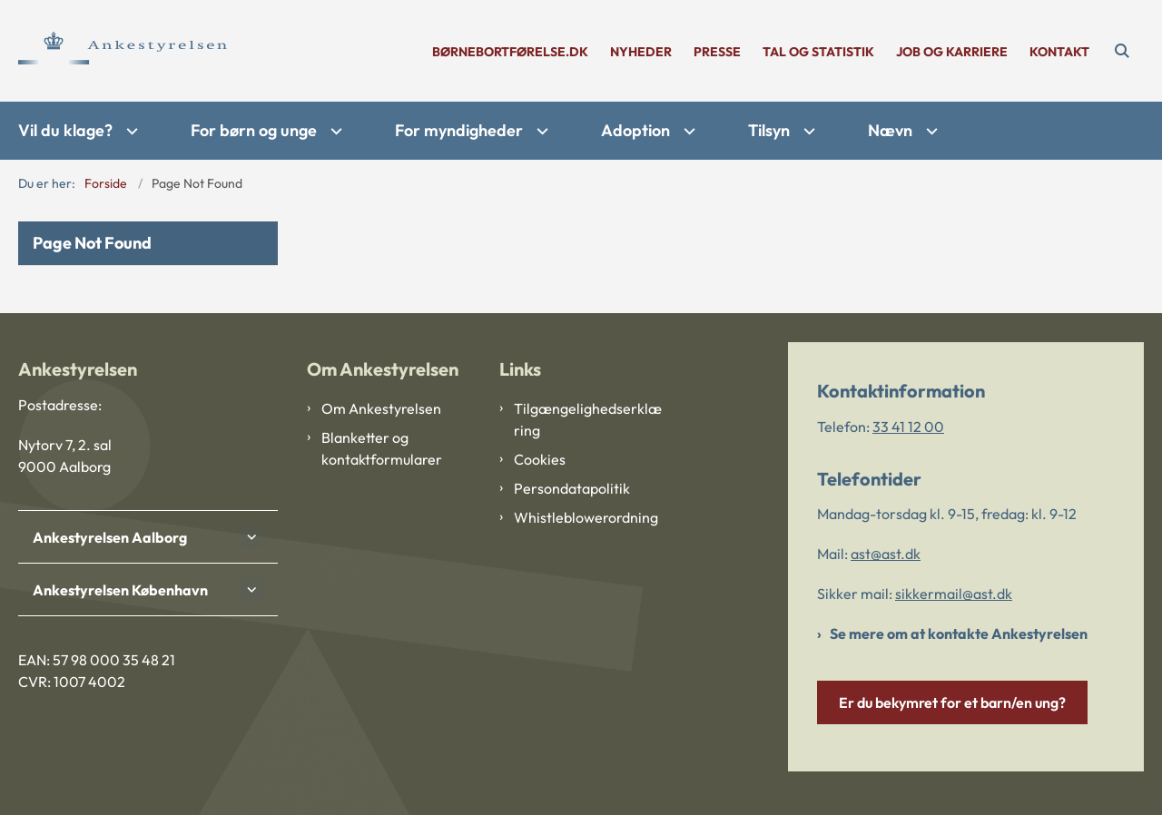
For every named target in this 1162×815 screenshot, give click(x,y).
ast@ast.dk (886, 554)
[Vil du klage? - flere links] (130, 131)
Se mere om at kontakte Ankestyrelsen (959, 633)
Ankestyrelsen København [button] (120, 590)
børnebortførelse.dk (510, 52)
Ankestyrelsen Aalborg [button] (110, 537)
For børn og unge (254, 130)
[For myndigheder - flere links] (540, 131)
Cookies (540, 459)
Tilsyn (769, 130)
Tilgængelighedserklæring (588, 419)
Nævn (890, 130)
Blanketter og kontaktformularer (381, 448)
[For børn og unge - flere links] (334, 131)
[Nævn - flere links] (929, 131)
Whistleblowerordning (586, 517)
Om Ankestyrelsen (381, 408)
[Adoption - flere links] (687, 131)
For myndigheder (459, 130)
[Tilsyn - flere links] (807, 131)
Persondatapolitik (572, 488)
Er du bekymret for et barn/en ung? (952, 702)
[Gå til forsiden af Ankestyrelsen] (122, 51)
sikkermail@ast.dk (953, 593)
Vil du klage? (65, 130)
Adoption (635, 130)
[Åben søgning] (1122, 51)
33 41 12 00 (908, 426)
